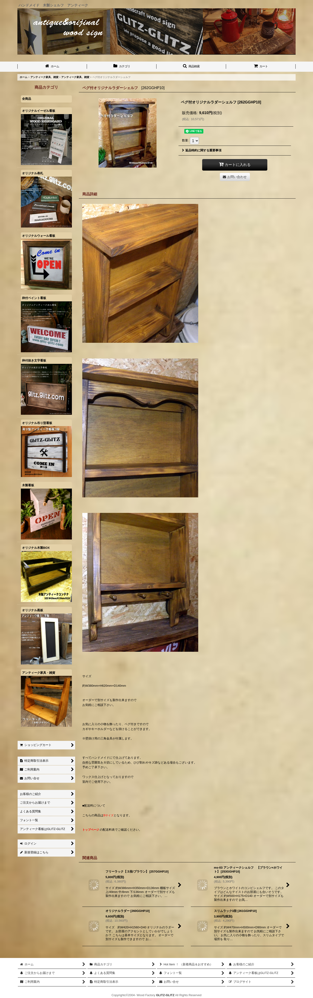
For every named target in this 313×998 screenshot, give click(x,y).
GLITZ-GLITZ (165, 995)
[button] (191, 67)
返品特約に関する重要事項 (201, 150)
